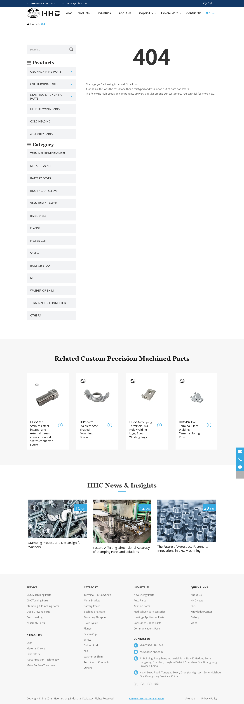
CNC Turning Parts (44, 84)
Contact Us (193, 13)
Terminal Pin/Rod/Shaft (47, 153)
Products (85, 13)
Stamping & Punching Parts (46, 96)
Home (68, 13)
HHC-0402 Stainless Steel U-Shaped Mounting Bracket (91, 429)
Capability (147, 13)
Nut (33, 278)
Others (35, 315)
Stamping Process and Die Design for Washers (55, 545)
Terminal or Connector (48, 303)
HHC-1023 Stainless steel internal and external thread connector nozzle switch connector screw (41, 433)
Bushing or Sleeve (43, 191)
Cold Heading (40, 121)
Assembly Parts (41, 134)
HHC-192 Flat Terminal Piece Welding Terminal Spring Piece (189, 429)
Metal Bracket (41, 166)
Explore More (171, 13)
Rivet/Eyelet (39, 216)
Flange (35, 228)
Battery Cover (40, 178)
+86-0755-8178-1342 (41, 3)
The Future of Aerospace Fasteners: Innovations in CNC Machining (182, 549)
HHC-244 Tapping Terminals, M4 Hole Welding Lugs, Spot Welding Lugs (140, 429)
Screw (34, 253)
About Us (126, 13)
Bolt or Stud (40, 265)
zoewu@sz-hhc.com (74, 3)
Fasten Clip (38, 240)
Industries (106, 13)
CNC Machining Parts (45, 71)
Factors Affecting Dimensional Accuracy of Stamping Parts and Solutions (121, 550)
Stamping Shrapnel (44, 203)
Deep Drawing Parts (45, 109)
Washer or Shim (42, 290)
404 (43, 24)
